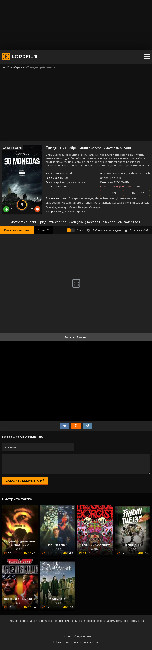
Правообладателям (77, 636)
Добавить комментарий (25, 481)
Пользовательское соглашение (77, 642)
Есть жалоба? (136, 230)
